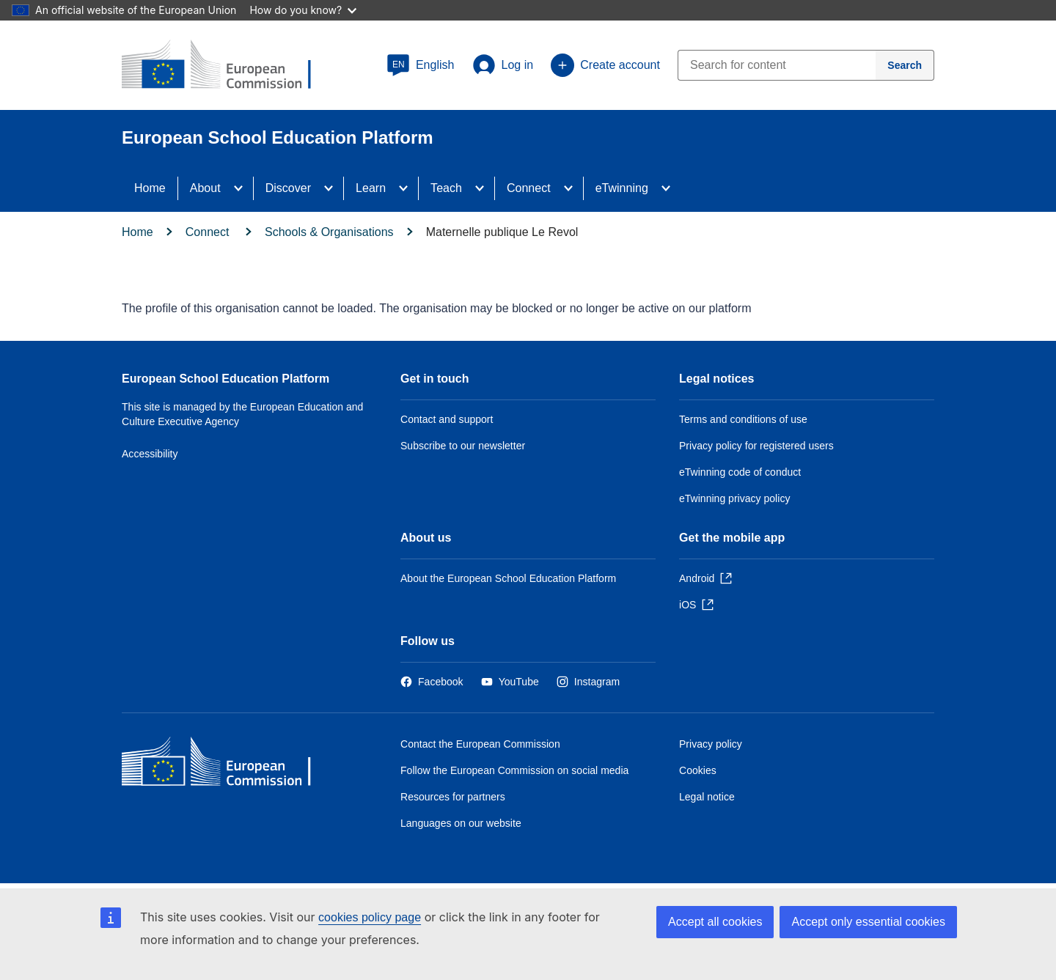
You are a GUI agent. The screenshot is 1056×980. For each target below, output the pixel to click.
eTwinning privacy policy (734, 498)
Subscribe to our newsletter (462, 446)
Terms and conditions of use (743, 419)
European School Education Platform (225, 378)
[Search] (905, 65)
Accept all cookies (715, 921)
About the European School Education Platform (508, 578)
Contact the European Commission (480, 744)
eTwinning (621, 188)
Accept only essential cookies (868, 921)
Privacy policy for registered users (756, 446)
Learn (371, 188)
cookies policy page (369, 917)
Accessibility (150, 454)
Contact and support (446, 419)
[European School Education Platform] (228, 66)
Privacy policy (710, 744)
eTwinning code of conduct (740, 472)
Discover (288, 188)
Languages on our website (460, 823)
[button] (420, 65)
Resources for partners (452, 797)
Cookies (697, 770)
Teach (446, 188)
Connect (529, 188)
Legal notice (707, 797)
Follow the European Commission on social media (514, 770)
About (205, 188)
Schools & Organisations (329, 232)
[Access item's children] (242, 188)
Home (150, 188)
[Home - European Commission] (228, 765)
